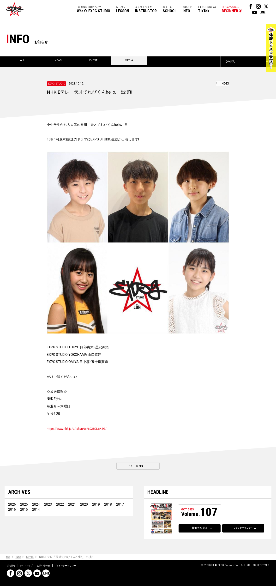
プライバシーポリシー (80, 566)
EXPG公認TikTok (207, 10)
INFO (21, 558)
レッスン (122, 10)
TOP (9, 558)
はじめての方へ (230, 10)
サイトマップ (31, 566)
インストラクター (146, 10)
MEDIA (34, 558)
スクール (169, 10)
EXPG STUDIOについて (93, 10)
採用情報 (12, 566)
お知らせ (187, 10)
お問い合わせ (52, 566)
